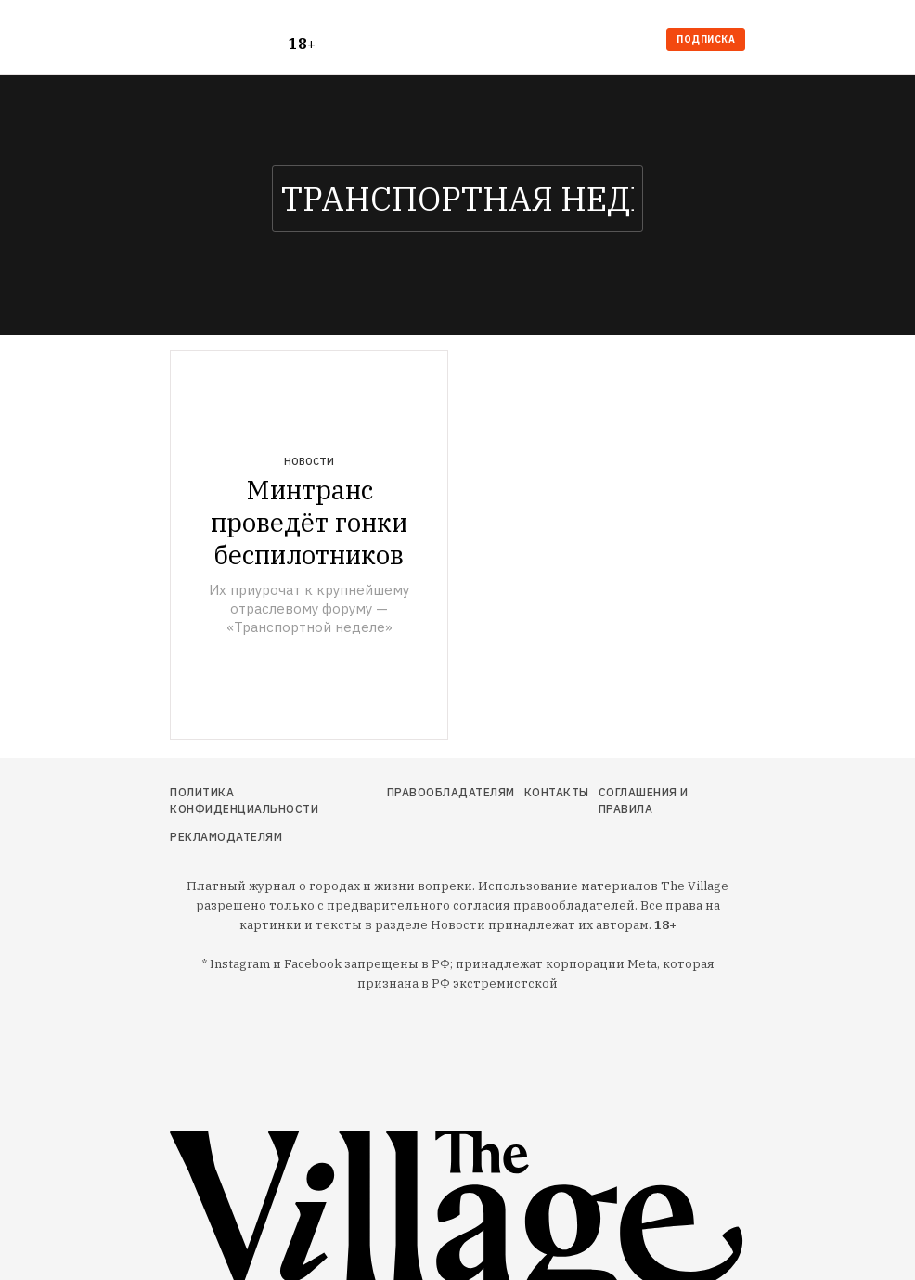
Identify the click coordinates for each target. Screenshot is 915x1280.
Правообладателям (451, 792)
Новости (309, 461)
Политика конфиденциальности (244, 800)
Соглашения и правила (644, 800)
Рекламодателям (226, 837)
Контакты (556, 792)
